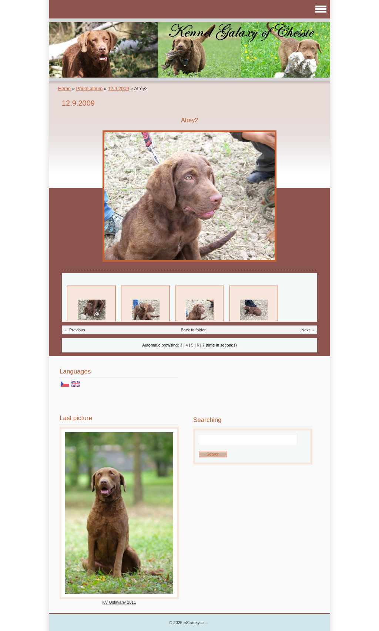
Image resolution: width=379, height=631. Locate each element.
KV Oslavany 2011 (119, 602)
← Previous (74, 330)
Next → (308, 330)
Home (64, 88)
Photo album (89, 88)
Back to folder (193, 330)
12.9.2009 (118, 88)
